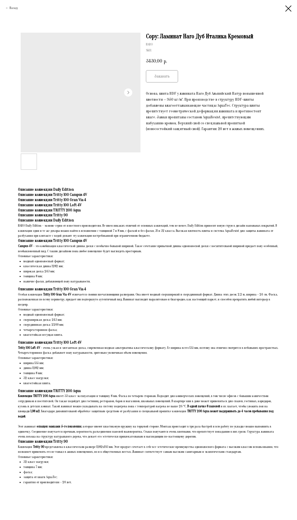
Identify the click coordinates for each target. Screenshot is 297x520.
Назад (13, 8)
